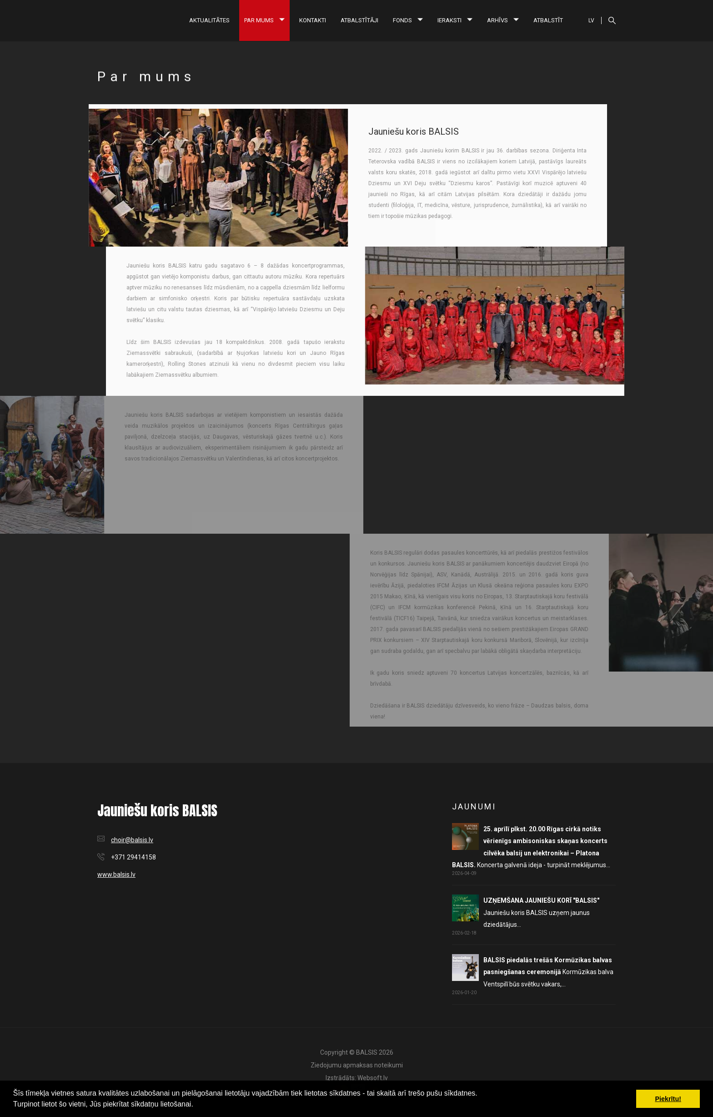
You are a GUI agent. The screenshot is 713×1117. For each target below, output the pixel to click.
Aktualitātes (209, 20)
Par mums (264, 20)
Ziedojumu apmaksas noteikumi (357, 1065)
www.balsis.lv (116, 874)
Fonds (408, 20)
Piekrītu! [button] (668, 1098)
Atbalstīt (548, 20)
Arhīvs (503, 20)
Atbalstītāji (359, 20)
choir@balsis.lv (132, 840)
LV (591, 20)
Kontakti (312, 20)
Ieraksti (454, 20)
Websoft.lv (372, 1078)
